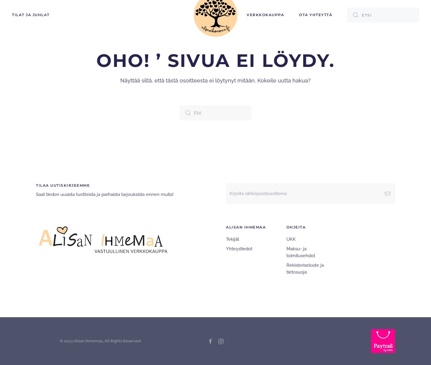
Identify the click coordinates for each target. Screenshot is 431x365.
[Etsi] (383, 14)
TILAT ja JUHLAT (31, 15)
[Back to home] (215, 15)
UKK (291, 239)
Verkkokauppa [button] (265, 15)
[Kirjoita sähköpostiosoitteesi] (310, 193)
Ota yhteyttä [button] (315, 15)
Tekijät (232, 239)
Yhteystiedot (239, 248)
